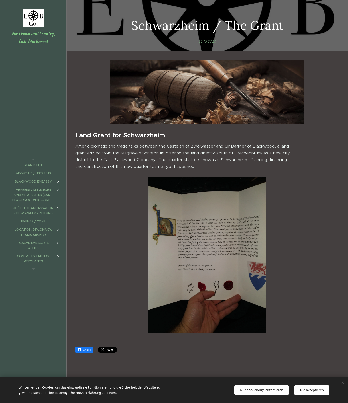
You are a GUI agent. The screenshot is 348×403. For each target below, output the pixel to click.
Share (84, 350)
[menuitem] (33, 165)
